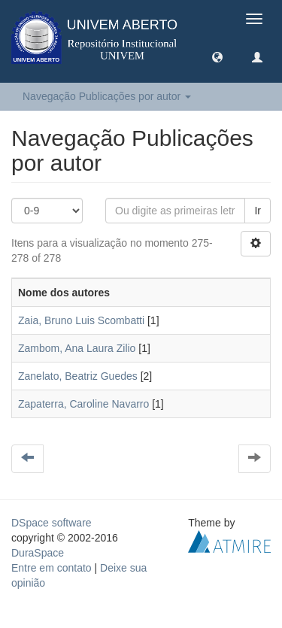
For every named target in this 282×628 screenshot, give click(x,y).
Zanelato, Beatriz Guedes (78, 376)
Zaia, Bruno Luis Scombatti (81, 320)
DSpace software (51, 523)
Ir (257, 211)
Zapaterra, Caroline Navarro (83, 404)
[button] (217, 56)
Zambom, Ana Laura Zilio (76, 348)
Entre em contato (51, 568)
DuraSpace (37, 553)
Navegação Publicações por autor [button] (107, 96)
